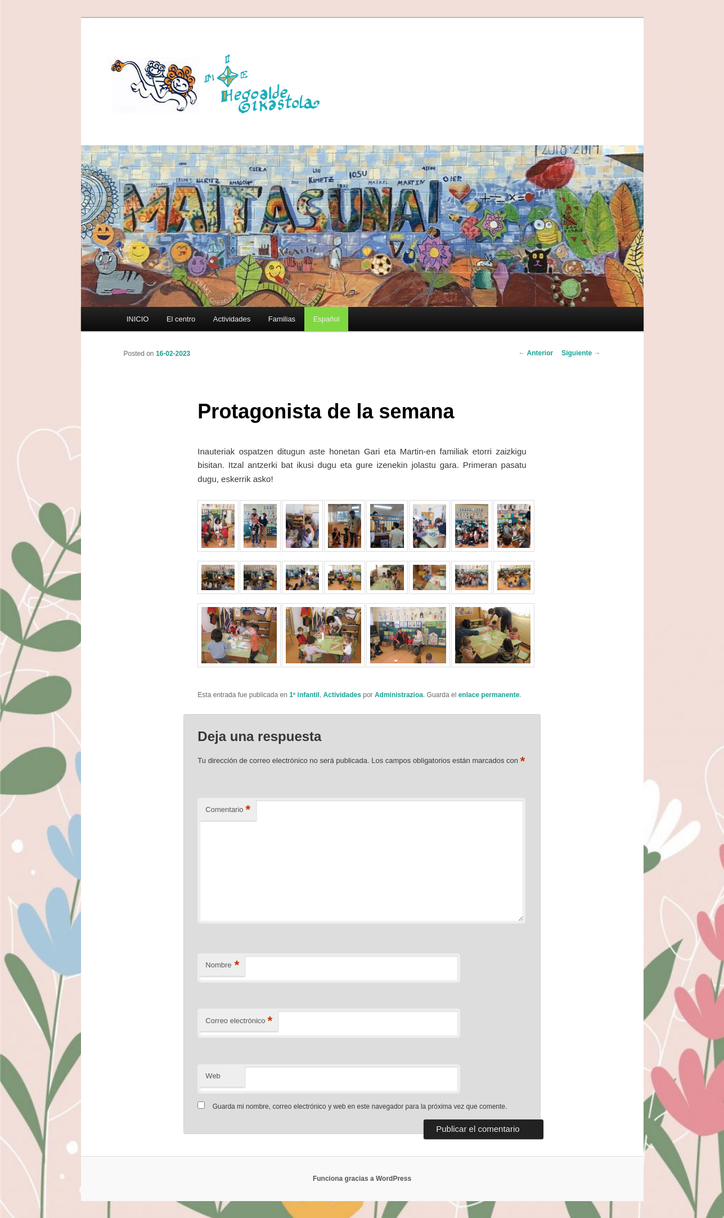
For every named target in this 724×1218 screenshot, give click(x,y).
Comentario (227, 810)
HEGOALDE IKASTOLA (219, 83)
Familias (281, 319)
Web (213, 1076)
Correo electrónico (238, 1021)
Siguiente (580, 353)
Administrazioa (399, 695)
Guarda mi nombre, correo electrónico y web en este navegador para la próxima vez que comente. (360, 1106)
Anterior (536, 353)
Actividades (231, 319)
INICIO (138, 319)
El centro (181, 319)
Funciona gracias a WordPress (362, 1179)
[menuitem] (326, 319)
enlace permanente (489, 695)
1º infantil (304, 695)
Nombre (222, 965)
